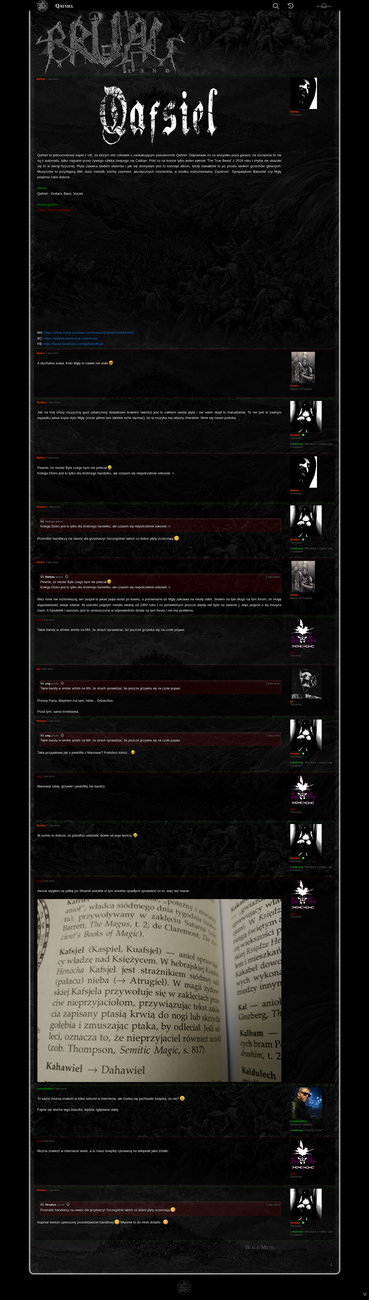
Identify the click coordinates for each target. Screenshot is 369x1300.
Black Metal (260, 1247)
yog (47, 683)
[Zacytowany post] (67, 577)
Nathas (50, 576)
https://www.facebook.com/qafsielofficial (73, 344)
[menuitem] (331, 1264)
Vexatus (50, 1204)
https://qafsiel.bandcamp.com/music (71, 338)
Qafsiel (64, 6)
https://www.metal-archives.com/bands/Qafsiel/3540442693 (89, 333)
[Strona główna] (42, 6)
